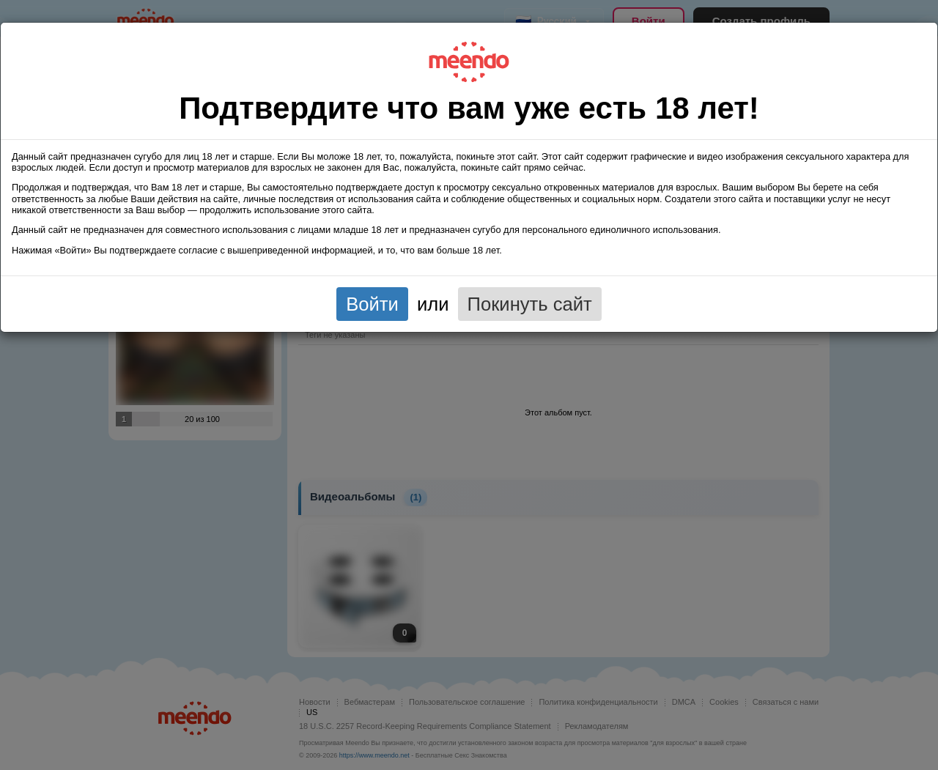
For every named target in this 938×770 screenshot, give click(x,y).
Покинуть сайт (530, 304)
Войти (372, 304)
